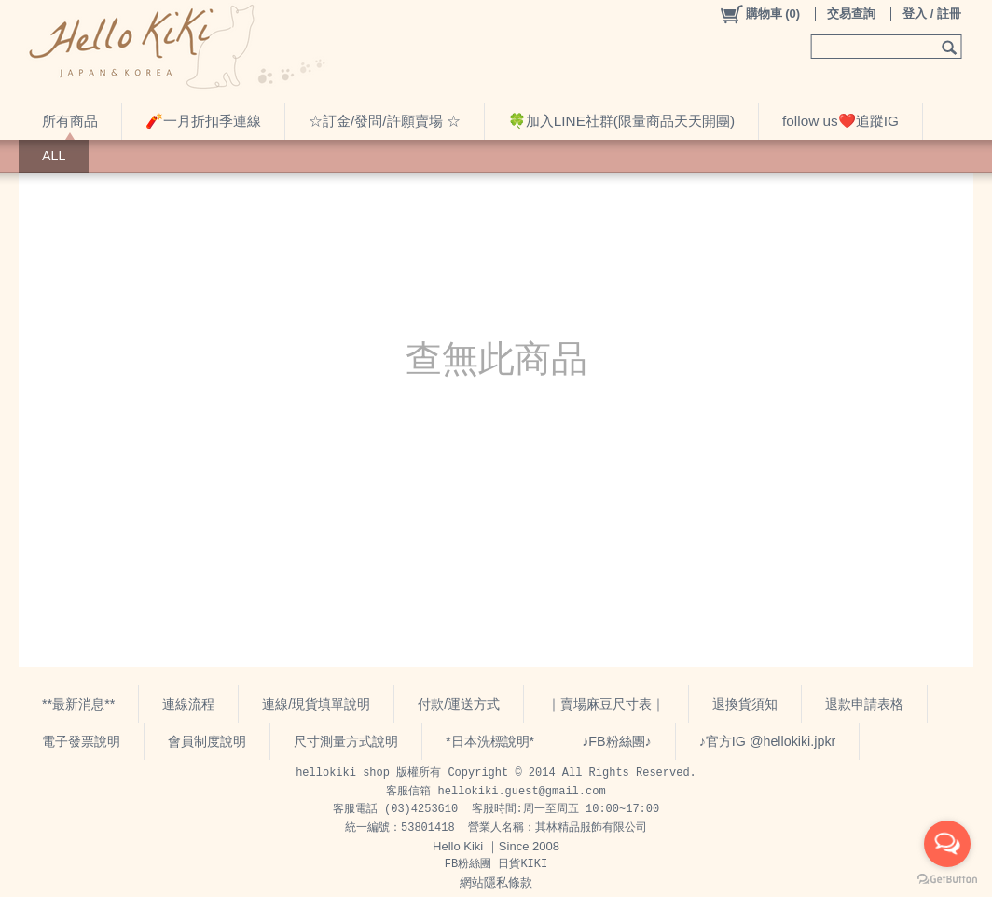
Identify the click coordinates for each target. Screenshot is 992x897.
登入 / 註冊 (931, 14)
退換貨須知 (745, 704)
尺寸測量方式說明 (346, 741)
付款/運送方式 (459, 704)
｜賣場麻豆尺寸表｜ (606, 704)
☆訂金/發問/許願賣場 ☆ (385, 121)
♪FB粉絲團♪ (617, 741)
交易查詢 (851, 14)
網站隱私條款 (496, 883)
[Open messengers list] (947, 844)
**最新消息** (78, 704)
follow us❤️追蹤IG (840, 121)
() (759, 14)
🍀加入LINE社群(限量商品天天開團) (621, 121)
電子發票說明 (81, 741)
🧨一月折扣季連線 (203, 121)
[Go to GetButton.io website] (947, 879)
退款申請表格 (864, 704)
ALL (53, 155)
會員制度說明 (207, 741)
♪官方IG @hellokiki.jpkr (767, 741)
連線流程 (188, 704)
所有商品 (70, 121)
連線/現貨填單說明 (316, 704)
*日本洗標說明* (490, 741)
